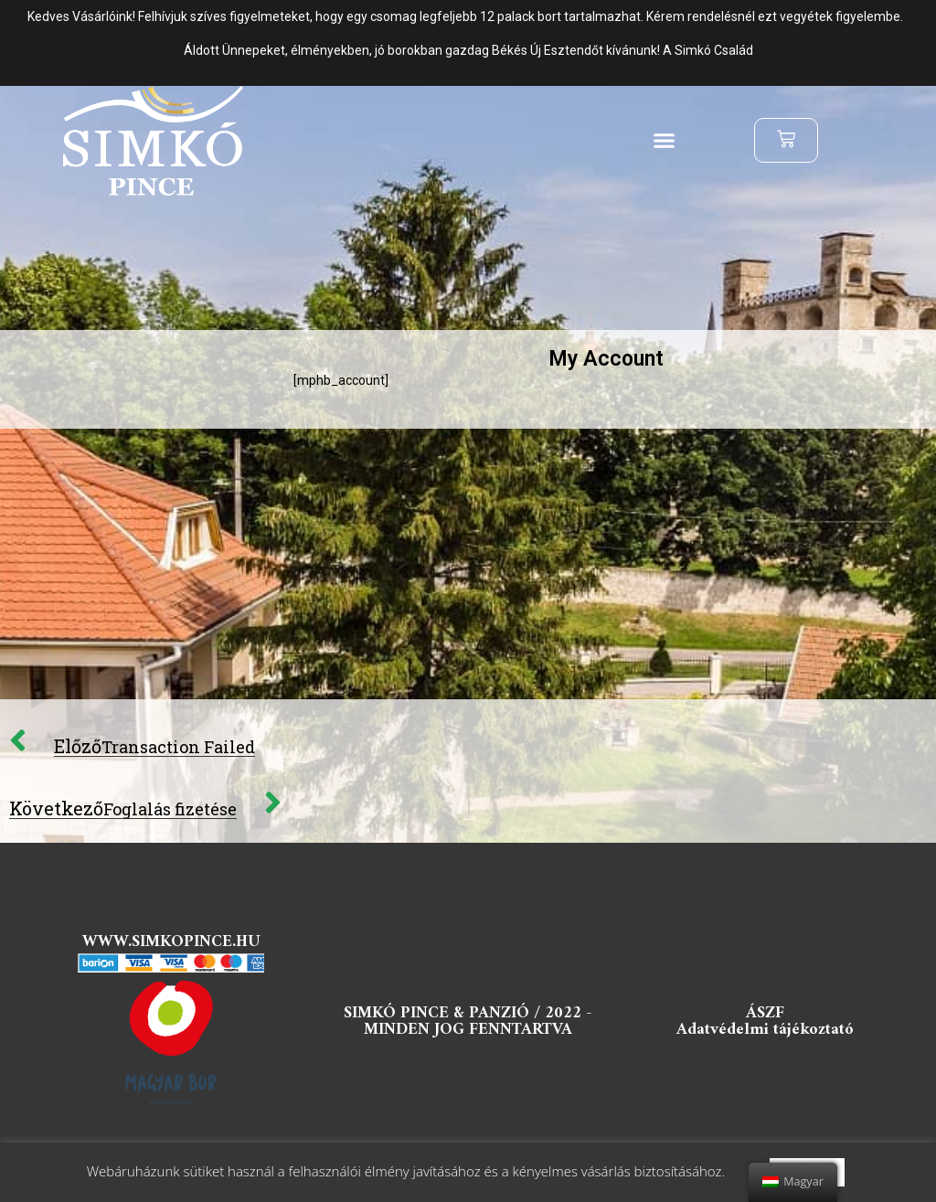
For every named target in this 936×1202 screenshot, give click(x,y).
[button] (664, 140)
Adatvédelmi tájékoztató (765, 1030)
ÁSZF (765, 1013)
